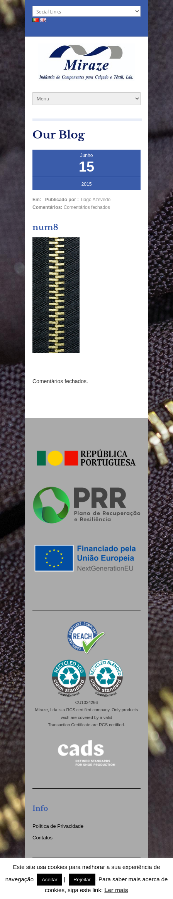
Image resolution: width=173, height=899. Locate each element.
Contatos (42, 838)
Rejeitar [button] (82, 879)
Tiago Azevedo (95, 199)
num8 (45, 227)
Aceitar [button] (49, 879)
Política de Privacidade (57, 826)
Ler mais (116, 890)
